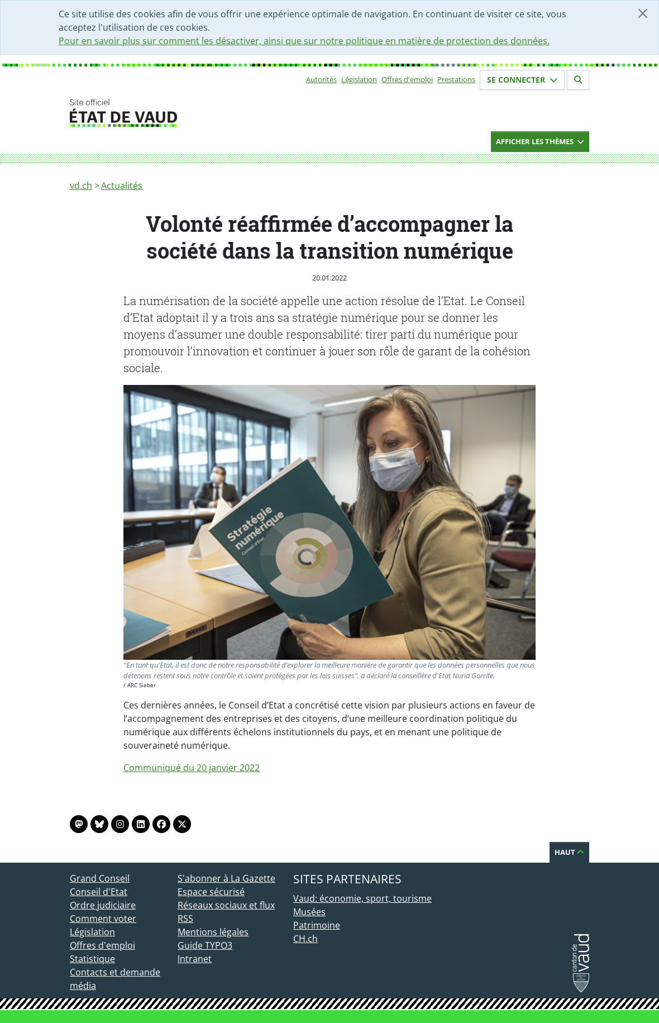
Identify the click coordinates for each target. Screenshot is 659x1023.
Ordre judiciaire (103, 905)
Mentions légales (213, 932)
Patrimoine (316, 925)
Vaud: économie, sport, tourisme (362, 898)
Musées (309, 912)
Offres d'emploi (407, 79)
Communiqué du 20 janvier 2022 (191, 768)
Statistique (92, 959)
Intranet (195, 959)
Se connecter (522, 79)
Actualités (121, 185)
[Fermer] (642, 13)
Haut (569, 852)
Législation (359, 79)
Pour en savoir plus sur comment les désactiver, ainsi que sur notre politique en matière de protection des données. (304, 41)
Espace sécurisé (211, 892)
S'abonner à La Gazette (226, 878)
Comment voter (103, 918)
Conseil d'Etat (98, 892)
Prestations (456, 79)
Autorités (321, 79)
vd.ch (81, 185)
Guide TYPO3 (205, 945)
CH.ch (305, 938)
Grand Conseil (100, 878)
